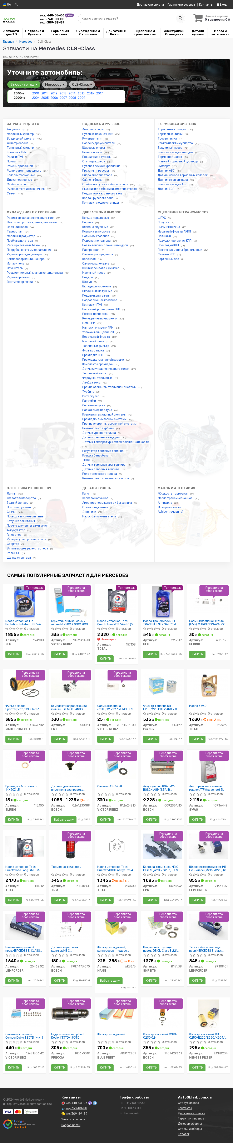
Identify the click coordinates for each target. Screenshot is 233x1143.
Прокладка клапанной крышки (103, 359)
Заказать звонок (73, 1119)
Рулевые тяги (92, 138)
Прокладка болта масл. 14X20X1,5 (21, 788)
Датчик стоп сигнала (173, 180)
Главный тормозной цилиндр (178, 161)
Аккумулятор (16, 129)
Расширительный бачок (24, 245)
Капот (86, 493)
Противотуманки (19, 507)
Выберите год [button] (23, 84)
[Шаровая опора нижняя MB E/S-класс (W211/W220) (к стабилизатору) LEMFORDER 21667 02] (208, 846)
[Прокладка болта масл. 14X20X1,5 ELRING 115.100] (24, 765)
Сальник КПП (167, 254)
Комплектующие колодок (176, 152)
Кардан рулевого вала (98, 198)
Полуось (164, 222)
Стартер (13, 544)
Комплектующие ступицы (100, 202)
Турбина (88, 391)
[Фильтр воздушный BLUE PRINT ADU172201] (116, 1013)
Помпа (11, 161)
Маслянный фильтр (20, 134)
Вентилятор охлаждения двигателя (32, 222)
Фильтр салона (18, 143)
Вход (222, 4)
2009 (81, 98)
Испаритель (16, 263)
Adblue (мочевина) (170, 511)
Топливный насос (95, 373)
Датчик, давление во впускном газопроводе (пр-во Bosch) (67, 788)
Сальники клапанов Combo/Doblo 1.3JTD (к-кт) (24, 1036)
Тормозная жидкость (66, 867)
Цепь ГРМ (89, 323)
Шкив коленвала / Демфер (101, 268)
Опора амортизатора (97, 175)
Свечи (11, 193)
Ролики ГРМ (15, 157)
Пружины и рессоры (96, 170)
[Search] (180, 18)
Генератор (14, 535)
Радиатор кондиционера (24, 254)
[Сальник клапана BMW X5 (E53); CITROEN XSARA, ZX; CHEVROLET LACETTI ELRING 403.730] (208, 600)
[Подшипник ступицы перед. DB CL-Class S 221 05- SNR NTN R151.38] (162, 926)
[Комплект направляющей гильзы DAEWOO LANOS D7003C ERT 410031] (70, 685)
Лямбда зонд (91, 382)
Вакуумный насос (170, 148)
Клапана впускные (95, 227)
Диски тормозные (20, 180)
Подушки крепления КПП (175, 240)
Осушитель (15, 268)
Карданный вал (169, 259)
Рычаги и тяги (92, 152)
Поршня (88, 222)
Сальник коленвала (96, 263)
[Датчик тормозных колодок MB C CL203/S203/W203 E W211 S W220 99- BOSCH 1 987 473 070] (70, 926)
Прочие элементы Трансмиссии (180, 250)
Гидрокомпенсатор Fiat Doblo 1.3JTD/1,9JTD (67, 1036)
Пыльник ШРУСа (169, 227)
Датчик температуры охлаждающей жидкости (115, 442)
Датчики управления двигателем (106, 369)
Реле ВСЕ (13, 553)
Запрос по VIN (70, 1125)
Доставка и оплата (150, 4)
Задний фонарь (18, 503)
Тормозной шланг (170, 157)
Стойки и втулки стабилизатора (105, 184)
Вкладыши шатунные (97, 291)
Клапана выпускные (96, 231)
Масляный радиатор (21, 236)
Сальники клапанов (96, 236)
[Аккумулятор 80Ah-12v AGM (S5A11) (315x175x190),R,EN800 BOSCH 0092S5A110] (162, 765)
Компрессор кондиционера (26, 259)
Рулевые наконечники (98, 134)
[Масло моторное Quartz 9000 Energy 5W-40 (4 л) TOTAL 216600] (116, 846)
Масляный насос (94, 273)
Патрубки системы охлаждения (29, 250)
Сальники (165, 236)
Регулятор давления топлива (103, 451)
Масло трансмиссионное (175, 498)
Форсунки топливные (97, 378)
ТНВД (86, 460)
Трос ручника (167, 138)
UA (7, 4)
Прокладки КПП (168, 245)
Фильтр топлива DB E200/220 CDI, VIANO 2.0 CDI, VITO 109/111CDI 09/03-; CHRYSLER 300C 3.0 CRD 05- (162, 707)
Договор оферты (190, 1124)
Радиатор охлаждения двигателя (31, 218)
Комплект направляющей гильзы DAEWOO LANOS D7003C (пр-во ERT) (69, 707)
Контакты (206, 4)
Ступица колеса (94, 161)
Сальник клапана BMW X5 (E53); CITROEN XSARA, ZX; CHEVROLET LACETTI (207, 623)
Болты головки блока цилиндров (105, 245)
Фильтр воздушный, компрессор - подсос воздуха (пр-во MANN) (112, 949)
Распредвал (91, 250)
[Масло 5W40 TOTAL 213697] (208, 685)
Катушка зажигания (21, 521)
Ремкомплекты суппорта (175, 143)
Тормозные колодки (172, 129)
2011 (44, 93)
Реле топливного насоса (100, 474)
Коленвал (89, 259)
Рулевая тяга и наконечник (26, 189)
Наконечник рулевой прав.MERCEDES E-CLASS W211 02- (22, 949)
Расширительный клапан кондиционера (35, 273)
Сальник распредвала (98, 254)
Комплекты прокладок (98, 364)
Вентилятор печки (20, 282)
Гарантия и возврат (181, 4)
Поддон (88, 277)
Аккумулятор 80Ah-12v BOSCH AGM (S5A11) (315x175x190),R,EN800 (159, 788)
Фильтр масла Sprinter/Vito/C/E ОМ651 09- (22, 707)
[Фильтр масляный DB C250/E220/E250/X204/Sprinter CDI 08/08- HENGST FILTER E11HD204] (208, 1015)
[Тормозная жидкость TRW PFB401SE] (70, 846)
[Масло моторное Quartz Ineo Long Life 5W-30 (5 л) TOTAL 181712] (24, 846)
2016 (90, 93)
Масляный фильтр (95, 341)
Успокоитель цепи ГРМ (98, 332)
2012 (53, 93)
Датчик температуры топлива (104, 464)
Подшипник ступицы (97, 157)
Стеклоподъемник (95, 507)
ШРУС (162, 218)
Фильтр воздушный (111, 1034)
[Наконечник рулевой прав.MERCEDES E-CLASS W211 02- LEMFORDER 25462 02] (24, 926)
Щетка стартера (19, 557)
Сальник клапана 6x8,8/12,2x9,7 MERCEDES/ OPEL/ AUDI (116, 707)
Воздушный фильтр (21, 138)
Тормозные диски (170, 134)
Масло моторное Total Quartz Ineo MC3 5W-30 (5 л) (115, 623)
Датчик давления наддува (101, 437)
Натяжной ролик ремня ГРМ (101, 309)
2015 (81, 93)
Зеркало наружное (95, 498)
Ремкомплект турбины (98, 428)
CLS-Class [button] (82, 84)
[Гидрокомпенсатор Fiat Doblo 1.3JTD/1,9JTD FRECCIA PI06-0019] (70, 1013)
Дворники (89, 512)
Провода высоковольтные (25, 516)
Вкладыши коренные (97, 286)
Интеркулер (91, 396)
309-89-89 (52, 22)
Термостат (15, 231)
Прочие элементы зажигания (27, 525)
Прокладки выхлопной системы (104, 419)
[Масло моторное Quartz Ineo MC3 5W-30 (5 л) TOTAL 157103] (116, 600)
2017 (99, 93)
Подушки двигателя (96, 295)
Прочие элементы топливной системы (109, 387)
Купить (13, 654)
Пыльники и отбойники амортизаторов (109, 189)
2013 (63, 93)
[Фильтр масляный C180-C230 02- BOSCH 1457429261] (162, 1014)
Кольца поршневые (96, 218)
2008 (72, 98)
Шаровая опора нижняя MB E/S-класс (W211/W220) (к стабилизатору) (207, 868)
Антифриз (165, 503)
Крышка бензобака (95, 455)
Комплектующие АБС (173, 184)
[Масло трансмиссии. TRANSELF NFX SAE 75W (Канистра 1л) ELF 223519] (162, 602)
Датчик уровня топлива (99, 433)
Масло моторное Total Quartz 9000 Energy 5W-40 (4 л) (116, 868)
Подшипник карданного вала (102, 193)
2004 (36, 98)
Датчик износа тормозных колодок (183, 175)
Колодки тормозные (21, 175)
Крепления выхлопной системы (104, 414)
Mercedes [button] (54, 84)
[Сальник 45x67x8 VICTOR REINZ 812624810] (116, 765)
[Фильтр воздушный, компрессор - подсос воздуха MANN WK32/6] (116, 926)
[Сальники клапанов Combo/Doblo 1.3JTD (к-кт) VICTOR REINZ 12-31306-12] (24, 1013)
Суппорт (164, 166)
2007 (63, 98)
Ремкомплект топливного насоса (105, 478)
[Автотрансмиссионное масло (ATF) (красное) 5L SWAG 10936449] (208, 767)
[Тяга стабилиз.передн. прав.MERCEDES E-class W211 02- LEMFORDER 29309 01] (208, 926)
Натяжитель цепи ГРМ (98, 327)
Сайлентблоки (92, 180)
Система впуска (94, 405)
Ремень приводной (20, 166)
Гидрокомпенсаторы (97, 240)
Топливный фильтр (20, 148)
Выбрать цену (64, 819)
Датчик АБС (166, 170)
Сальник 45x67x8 (109, 786)
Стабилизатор (17, 184)
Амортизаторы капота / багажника (107, 503)
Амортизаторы (93, 129)
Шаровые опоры (93, 148)
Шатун (87, 282)
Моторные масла (169, 507)
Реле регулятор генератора (27, 539)
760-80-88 (52, 19)
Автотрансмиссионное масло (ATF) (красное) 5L (206, 788)
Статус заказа (188, 1103)
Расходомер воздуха (97, 410)
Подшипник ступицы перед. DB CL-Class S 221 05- (160, 949)
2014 (72, 93)
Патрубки (89, 401)
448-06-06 (52, 15)
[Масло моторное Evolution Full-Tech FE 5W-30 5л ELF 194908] (24, 602)
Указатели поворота (21, 498)
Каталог (183, 1134)
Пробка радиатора (20, 240)
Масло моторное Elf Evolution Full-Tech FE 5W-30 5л (23, 623)
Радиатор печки (18, 277)
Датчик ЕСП (166, 189)
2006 (54, 98)
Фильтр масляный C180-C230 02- (160, 1036)
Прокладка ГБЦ (93, 355)
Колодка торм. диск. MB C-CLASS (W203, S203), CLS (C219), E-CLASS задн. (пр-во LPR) (161, 868)
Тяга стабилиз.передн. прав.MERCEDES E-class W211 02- (205, 949)
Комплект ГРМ (17, 152)
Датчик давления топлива (101, 469)
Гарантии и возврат (192, 1118)
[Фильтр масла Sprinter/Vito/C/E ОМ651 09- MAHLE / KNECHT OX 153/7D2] (24, 685)
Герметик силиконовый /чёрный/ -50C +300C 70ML (70, 623)
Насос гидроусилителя (98, 143)
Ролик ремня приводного (24, 170)
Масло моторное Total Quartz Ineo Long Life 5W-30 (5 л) (22, 868)
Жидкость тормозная (173, 493)
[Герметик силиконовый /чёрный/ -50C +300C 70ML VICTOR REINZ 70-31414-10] (70, 602)
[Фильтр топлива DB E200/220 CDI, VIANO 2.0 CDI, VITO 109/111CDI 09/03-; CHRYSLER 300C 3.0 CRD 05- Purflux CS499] (162, 685)
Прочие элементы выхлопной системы (109, 424)
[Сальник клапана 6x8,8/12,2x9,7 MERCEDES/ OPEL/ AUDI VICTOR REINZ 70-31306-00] (116, 685)
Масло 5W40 (198, 706)
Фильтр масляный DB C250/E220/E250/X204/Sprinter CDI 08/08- (208, 1036)
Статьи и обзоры (190, 1129)
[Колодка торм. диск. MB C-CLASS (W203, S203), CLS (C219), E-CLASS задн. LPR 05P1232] (162, 846)
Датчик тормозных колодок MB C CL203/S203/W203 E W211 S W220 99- (69, 949)
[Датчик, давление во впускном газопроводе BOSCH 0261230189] (70, 765)
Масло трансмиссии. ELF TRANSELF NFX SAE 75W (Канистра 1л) (160, 623)
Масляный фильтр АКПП (175, 231)
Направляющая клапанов (100, 300)
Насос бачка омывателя (99, 516)
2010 (35, 93)
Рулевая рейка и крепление (101, 166)
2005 (45, 98)
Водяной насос (17, 227)
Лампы (12, 493)
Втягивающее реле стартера (28, 548)
